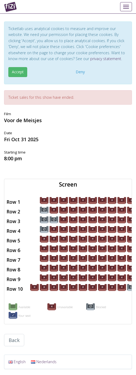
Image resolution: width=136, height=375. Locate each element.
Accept (18, 71)
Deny (80, 71)
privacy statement (105, 58)
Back (14, 340)
